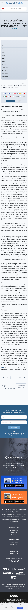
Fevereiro (4, 46)
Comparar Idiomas (10, 100)
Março (4, 49)
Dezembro (5, 76)
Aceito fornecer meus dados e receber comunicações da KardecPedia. (14, 434)
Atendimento (14, 551)
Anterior (6, 378)
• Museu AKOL (14, 544)
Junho (4, 58)
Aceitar (20, 607)
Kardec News (14, 553)
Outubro (4, 70)
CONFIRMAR (14, 427)
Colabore (14, 549)
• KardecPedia (14, 530)
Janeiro (4, 43)
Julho (3, 61)
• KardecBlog (14, 535)
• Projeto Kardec (14, 542)
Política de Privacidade (10, 607)
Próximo (22, 378)
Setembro (5, 67)
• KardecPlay (14, 532)
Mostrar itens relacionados (21, 387)
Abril (3, 52)
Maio (3, 55)
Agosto (4, 64)
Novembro (5, 73)
